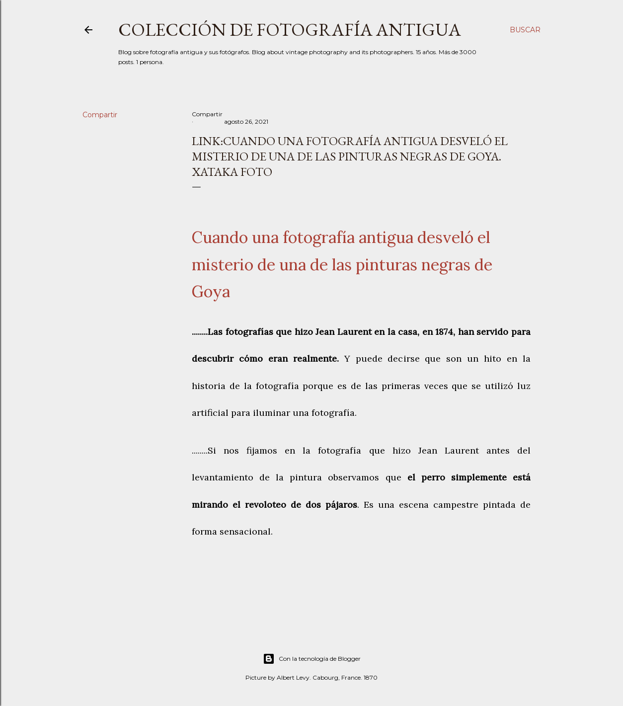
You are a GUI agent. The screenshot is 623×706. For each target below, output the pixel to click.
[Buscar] (525, 30)
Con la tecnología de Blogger (312, 659)
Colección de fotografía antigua (289, 29)
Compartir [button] (99, 114)
